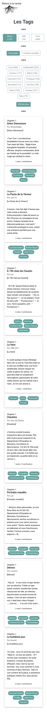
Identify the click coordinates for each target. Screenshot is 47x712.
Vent (23, 398)
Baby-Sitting (31, 326)
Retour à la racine (11, 8)
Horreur (15, 171)
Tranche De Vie (16, 478)
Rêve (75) (23, 96)
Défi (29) (24, 37)
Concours (17, 175)
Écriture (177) (16, 73)
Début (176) (9, 37)
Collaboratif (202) (31, 67)
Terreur (23, 402)
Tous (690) (37, 37)
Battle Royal (32, 247)
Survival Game (16, 247)
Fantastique (32, 478)
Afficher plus (23, 104)
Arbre (23, 180)
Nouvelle (30, 175)
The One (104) (32, 84)
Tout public (13, 53)
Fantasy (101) (31, 90)
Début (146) (32, 73)
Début (18, 321)
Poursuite (33, 398)
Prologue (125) (33, 79)
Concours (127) (14, 79)
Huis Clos (28, 252)
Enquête (23, 473)
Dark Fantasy (29, 171)
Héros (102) (14, 90)
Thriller (17, 252)
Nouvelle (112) (14, 84)
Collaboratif (15, 326)
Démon (12, 473)
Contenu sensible (31, 53)
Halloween (23, 330)
